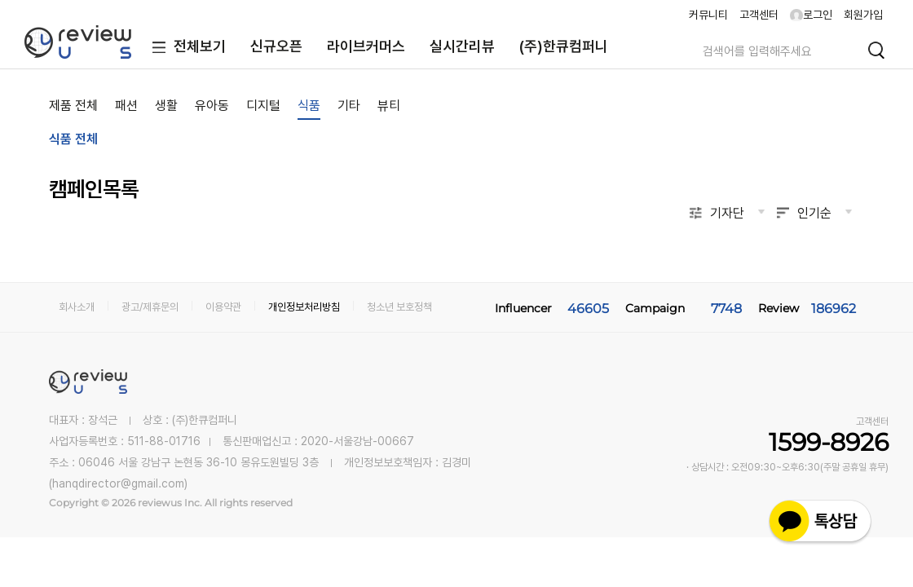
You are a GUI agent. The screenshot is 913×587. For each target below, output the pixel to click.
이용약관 (223, 307)
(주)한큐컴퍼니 (563, 46)
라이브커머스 (366, 46)
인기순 (814, 213)
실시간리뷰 (462, 46)
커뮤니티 (708, 14)
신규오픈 (276, 46)
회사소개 (77, 307)
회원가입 (863, 14)
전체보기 (185, 47)
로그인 (811, 14)
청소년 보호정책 (399, 307)
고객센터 (758, 14)
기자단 (727, 213)
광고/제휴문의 (150, 307)
